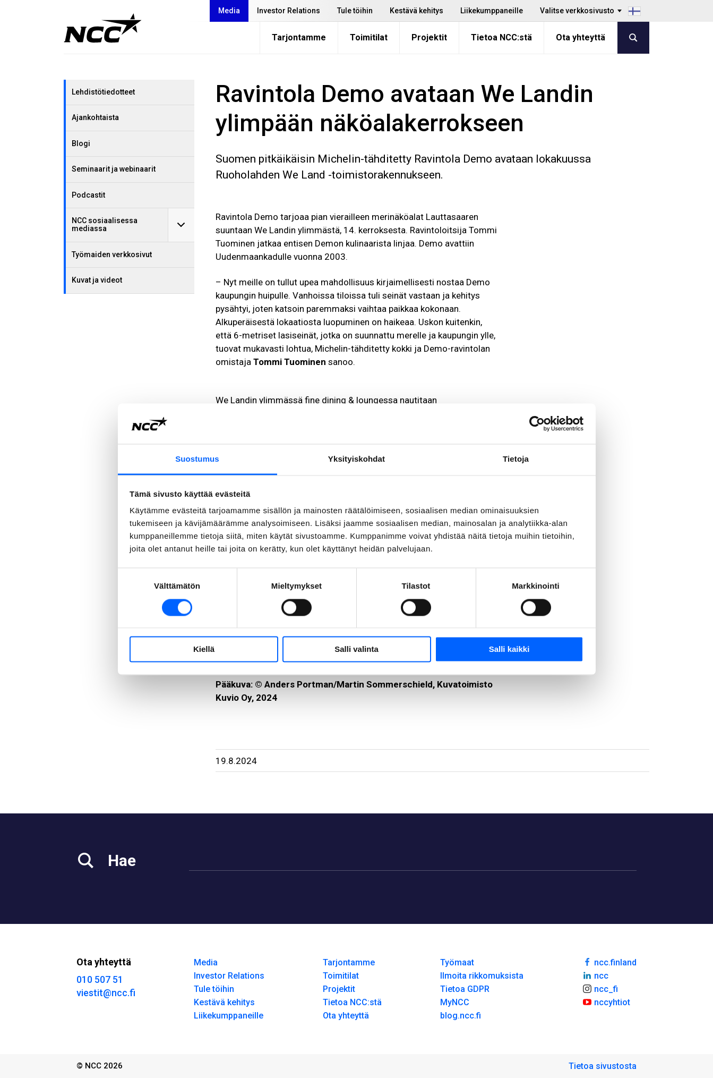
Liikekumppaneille (491, 10)
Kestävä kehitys (416, 10)
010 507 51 (99, 979)
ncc (595, 975)
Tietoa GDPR (464, 989)
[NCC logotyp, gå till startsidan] (103, 28)
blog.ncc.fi (460, 1016)
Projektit (429, 37)
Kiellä (203, 649)
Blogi (81, 143)
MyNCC (454, 1002)
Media (229, 10)
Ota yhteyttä (580, 37)
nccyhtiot (606, 1001)
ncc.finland (609, 961)
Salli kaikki (509, 649)
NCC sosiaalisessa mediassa (105, 224)
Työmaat (457, 962)
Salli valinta (356, 649)
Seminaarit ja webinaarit (114, 169)
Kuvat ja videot (97, 280)
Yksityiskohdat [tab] (356, 459)
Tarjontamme (299, 37)
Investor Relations (288, 10)
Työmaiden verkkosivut (112, 254)
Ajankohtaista (95, 117)
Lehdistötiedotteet (103, 92)
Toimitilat (369, 37)
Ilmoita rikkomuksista (481, 976)
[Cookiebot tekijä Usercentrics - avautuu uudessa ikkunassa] (537, 423)
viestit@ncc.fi (105, 992)
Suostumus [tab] (197, 459)
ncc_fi (600, 988)
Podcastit (88, 195)
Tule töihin (355, 10)
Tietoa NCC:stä (501, 37)
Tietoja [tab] (516, 459)
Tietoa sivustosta (603, 1066)
